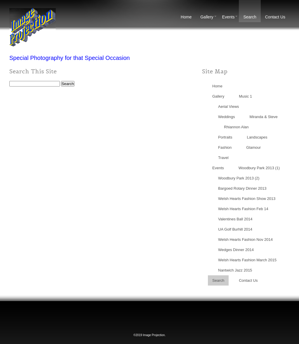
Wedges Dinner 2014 (236, 250)
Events (230, 17)
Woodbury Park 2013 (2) (238, 178)
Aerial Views (228, 106)
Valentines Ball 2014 (235, 219)
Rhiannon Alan (236, 127)
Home (186, 17)
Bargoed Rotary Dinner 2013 (242, 188)
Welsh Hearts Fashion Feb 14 (243, 209)
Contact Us (275, 17)
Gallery (209, 17)
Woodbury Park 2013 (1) (259, 168)
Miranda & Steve (264, 117)
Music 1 (245, 96)
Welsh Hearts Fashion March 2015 (247, 260)
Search (249, 17)
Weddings (226, 117)
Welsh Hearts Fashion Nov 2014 (245, 239)
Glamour (253, 147)
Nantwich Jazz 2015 (235, 270)
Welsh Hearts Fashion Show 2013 (246, 198)
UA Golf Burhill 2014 (235, 229)
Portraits (225, 137)
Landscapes (257, 137)
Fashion (225, 147)
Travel (223, 157)
